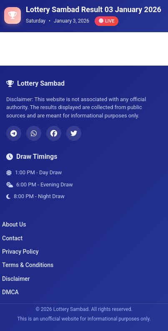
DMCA (10, 292)
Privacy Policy (20, 251)
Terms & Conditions (27, 265)
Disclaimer (16, 278)
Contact (12, 238)
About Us (14, 224)
